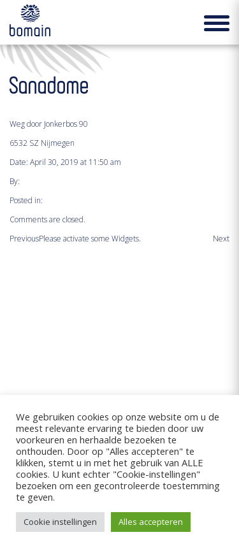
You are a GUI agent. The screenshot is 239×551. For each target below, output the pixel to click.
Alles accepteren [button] (151, 521)
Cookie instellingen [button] (60, 521)
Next (221, 238)
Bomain (30, 25)
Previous (24, 238)
